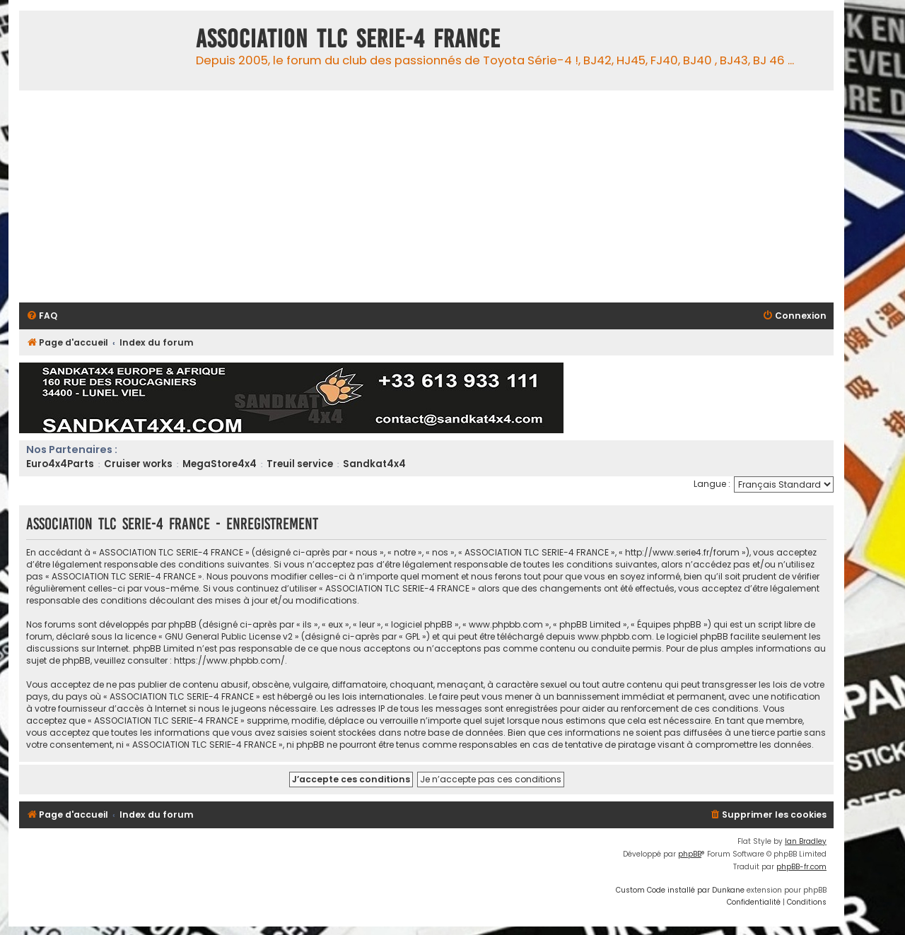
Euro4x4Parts (60, 464)
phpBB (689, 854)
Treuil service (300, 464)
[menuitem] (41, 316)
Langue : (712, 484)
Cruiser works (138, 464)
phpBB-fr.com (801, 867)
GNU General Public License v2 (229, 636)
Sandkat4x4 (374, 464)
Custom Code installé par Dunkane (680, 890)
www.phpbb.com (615, 636)
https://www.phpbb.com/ (229, 660)
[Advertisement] (443, 196)
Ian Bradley (806, 841)
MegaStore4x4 (219, 464)
